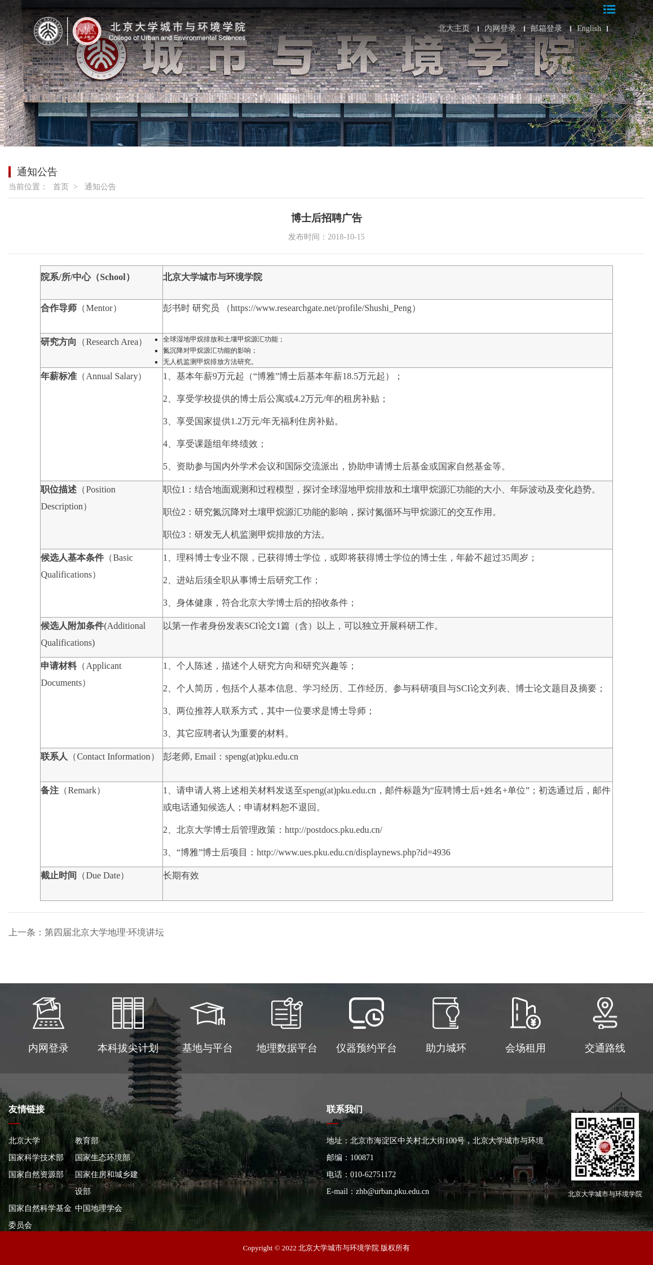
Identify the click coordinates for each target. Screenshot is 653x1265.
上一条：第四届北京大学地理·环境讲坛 (86, 932)
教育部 (87, 1141)
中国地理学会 (98, 1208)
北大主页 (454, 29)
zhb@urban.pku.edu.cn (392, 1191)
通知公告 (100, 187)
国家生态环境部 (102, 1157)
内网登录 (500, 29)
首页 (61, 187)
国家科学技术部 (36, 1157)
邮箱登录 (546, 29)
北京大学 (24, 1141)
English (589, 29)
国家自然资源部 (36, 1174)
